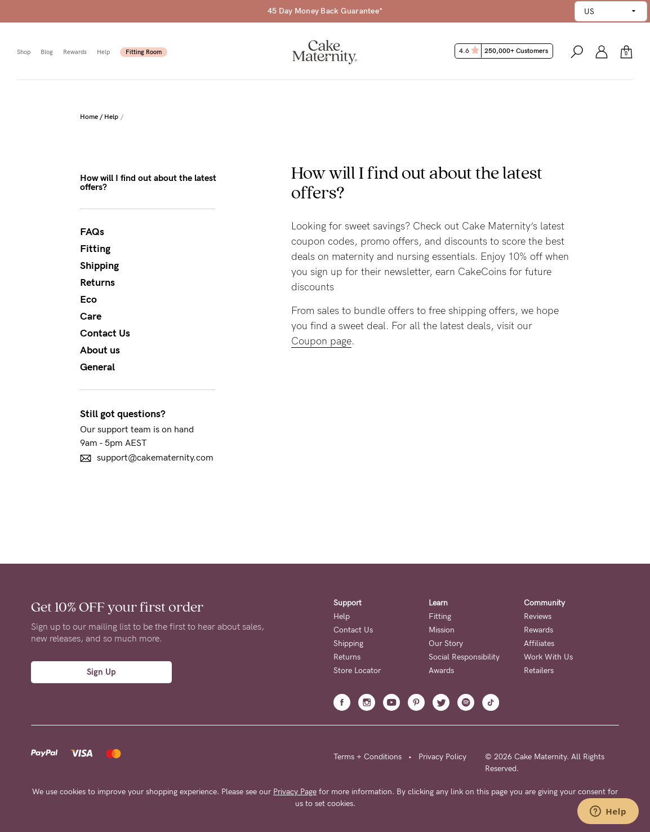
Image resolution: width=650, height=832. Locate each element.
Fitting (95, 248)
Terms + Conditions (367, 757)
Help (103, 52)
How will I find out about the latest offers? (148, 183)
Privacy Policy (442, 757)
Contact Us (105, 333)
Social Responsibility (464, 657)
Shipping (99, 265)
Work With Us (548, 657)
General (97, 367)
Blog (47, 52)
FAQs (92, 231)
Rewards (75, 52)
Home (89, 117)
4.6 (505, 51)
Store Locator (357, 670)
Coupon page (321, 341)
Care (90, 316)
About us (100, 350)
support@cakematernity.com (146, 458)
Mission (442, 630)
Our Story (446, 643)
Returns (97, 282)
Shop (23, 52)
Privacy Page (295, 791)
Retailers (539, 670)
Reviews (537, 616)
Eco (88, 299)
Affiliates (539, 643)
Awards (441, 670)
